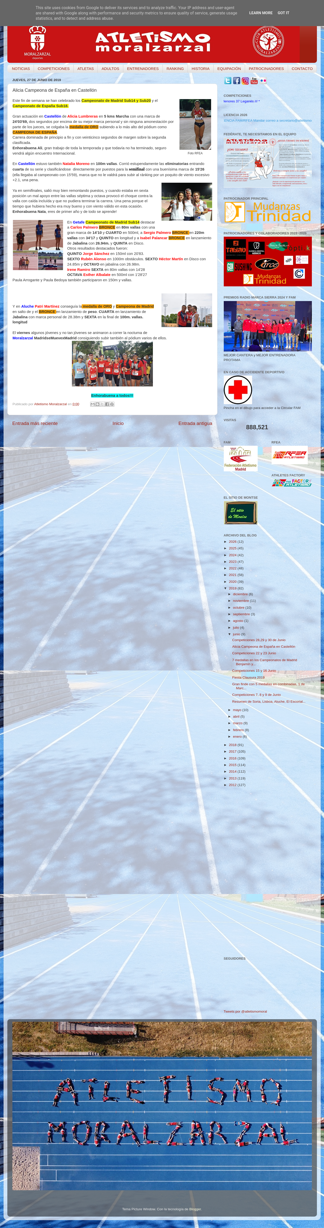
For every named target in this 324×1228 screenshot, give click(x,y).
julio (236, 627)
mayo (237, 710)
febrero (239, 730)
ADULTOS (110, 68)
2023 (233, 562)
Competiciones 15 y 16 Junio (254, 671)
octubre (239, 607)
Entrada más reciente (35, 423)
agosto (238, 621)
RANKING (175, 68)
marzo (238, 723)
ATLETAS (85, 68)
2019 (233, 588)
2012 (233, 785)
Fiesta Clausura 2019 (248, 677)
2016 (233, 758)
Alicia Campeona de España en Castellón (263, 646)
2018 (233, 745)
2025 (233, 548)
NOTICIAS (21, 68)
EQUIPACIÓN (229, 68)
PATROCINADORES (266, 68)
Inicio (118, 423)
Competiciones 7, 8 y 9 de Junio (256, 695)
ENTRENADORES (143, 68)
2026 (233, 542)
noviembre (241, 601)
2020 (233, 582)
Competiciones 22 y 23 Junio (254, 653)
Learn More (261, 13)
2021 (233, 575)
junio (237, 634)
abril (236, 716)
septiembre (242, 614)
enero (238, 736)
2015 (233, 765)
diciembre (241, 594)
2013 (233, 778)
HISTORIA (201, 68)
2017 (233, 751)
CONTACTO (302, 68)
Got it (283, 13)
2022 (233, 568)
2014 (233, 771)
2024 (233, 555)
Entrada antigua (195, 423)
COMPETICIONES (54, 68)
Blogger (195, 1209)
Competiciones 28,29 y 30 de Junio (259, 640)
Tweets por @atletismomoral (245, 1011)
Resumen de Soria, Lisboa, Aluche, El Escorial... (269, 701)
